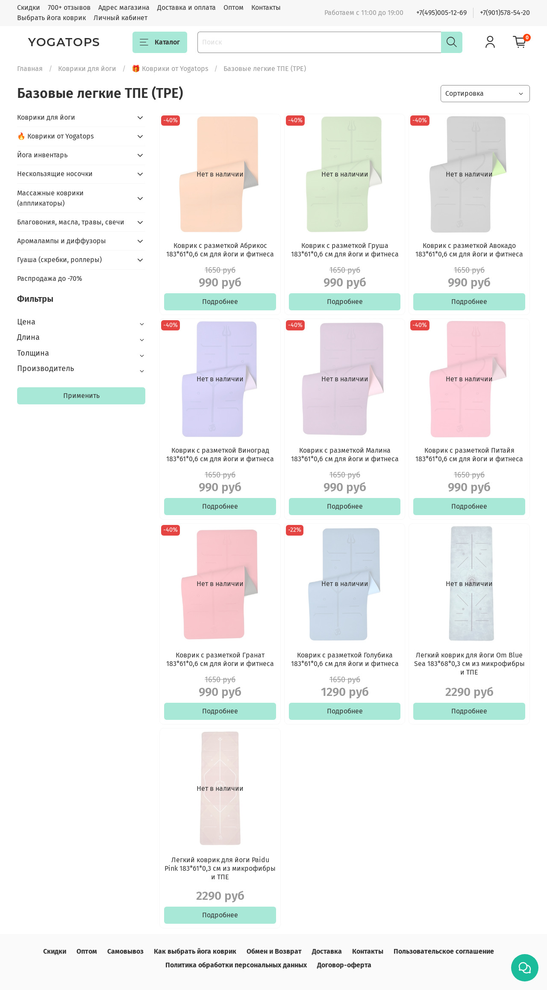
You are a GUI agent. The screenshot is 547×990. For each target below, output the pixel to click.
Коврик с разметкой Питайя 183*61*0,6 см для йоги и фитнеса (469, 454)
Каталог (160, 42)
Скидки (28, 7)
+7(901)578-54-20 (505, 13)
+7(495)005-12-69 (441, 13)
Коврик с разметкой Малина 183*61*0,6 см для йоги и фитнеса (345, 454)
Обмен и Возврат (274, 951)
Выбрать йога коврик (51, 18)
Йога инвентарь (42, 155)
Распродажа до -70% (49, 278)
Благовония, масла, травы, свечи (70, 222)
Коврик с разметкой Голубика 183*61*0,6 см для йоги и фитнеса (345, 659)
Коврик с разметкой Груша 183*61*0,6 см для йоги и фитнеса (345, 250)
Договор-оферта (344, 965)
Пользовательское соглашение (444, 951)
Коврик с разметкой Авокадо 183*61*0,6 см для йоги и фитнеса (469, 250)
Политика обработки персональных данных (236, 965)
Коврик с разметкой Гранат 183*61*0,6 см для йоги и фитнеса (220, 659)
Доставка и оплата (186, 7)
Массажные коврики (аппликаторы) (50, 198)
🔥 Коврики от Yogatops (55, 136)
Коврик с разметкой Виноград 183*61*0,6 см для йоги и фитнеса (220, 454)
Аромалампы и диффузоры (61, 241)
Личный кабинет (120, 18)
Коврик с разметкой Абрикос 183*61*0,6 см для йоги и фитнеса (220, 250)
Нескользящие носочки (55, 174)
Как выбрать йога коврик (195, 951)
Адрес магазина (124, 7)
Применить (81, 396)
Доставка (327, 951)
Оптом (234, 7)
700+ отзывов (69, 7)
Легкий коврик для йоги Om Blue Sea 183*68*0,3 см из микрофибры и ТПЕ (469, 663)
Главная (30, 69)
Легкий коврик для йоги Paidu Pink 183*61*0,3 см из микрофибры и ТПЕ (220, 868)
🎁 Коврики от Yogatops (170, 69)
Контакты (266, 7)
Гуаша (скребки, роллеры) (59, 260)
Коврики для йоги (87, 69)
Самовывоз (125, 951)
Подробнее (220, 302)
